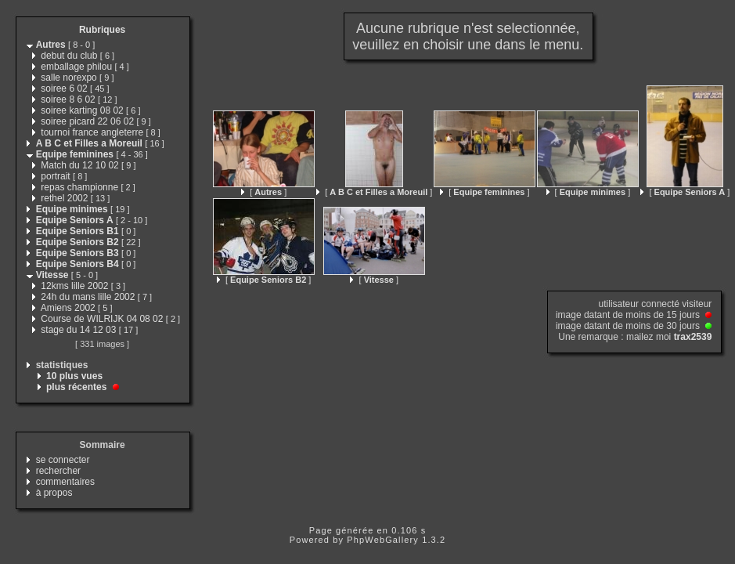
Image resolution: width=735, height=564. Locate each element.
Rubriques (102, 29)
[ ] (263, 192)
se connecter (63, 459)
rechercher (58, 470)
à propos (54, 492)
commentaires (65, 481)
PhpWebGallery (383, 539)
